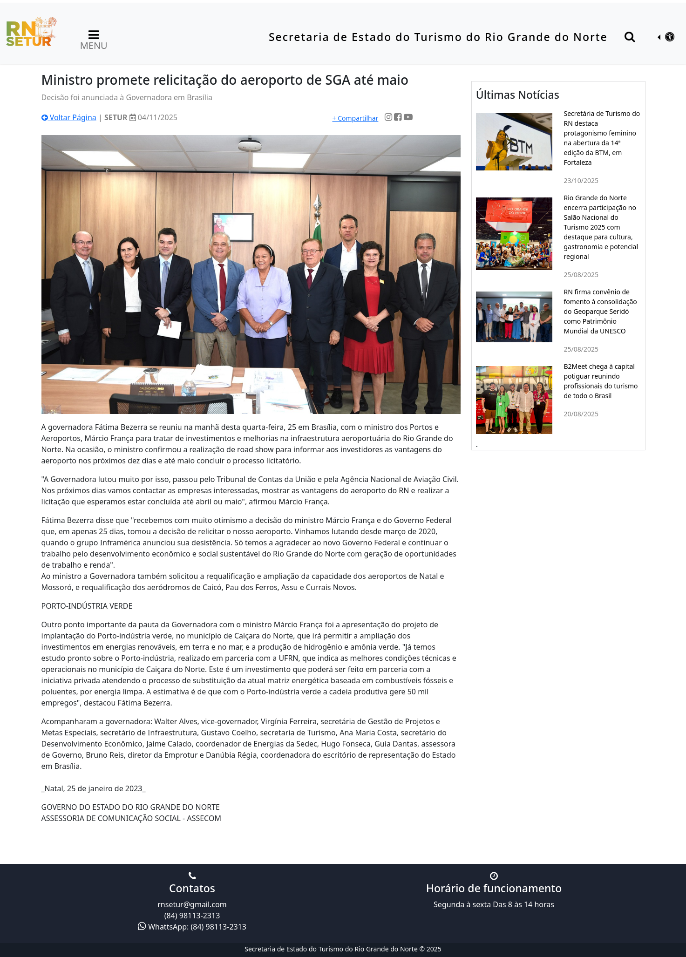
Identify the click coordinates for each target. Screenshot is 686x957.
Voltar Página (68, 117)
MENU (94, 39)
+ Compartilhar (355, 118)
